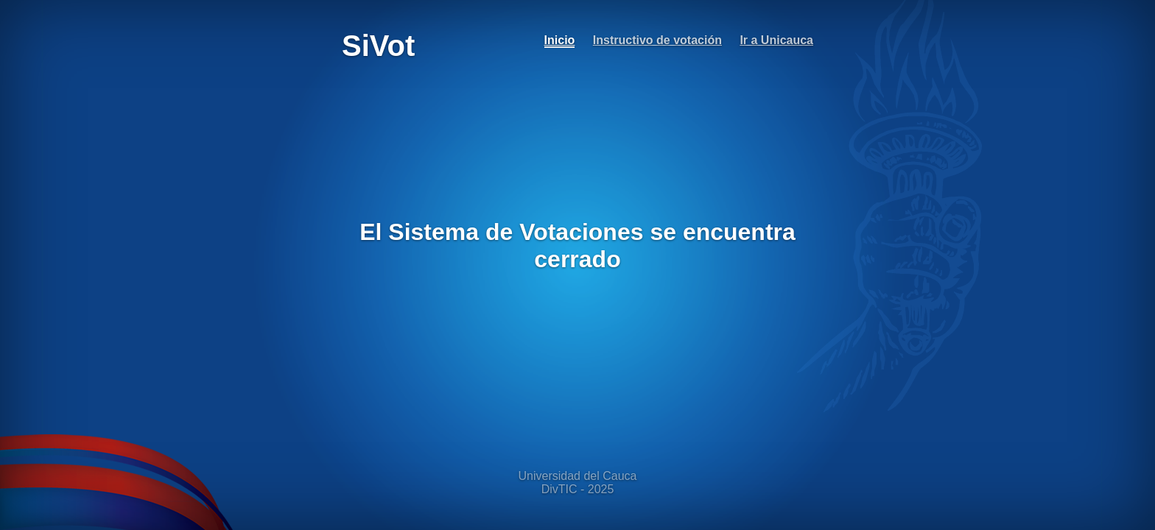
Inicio (559, 40)
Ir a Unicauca (776, 40)
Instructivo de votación (657, 40)
